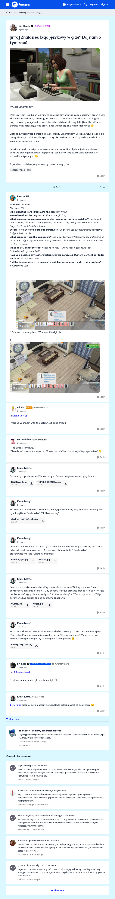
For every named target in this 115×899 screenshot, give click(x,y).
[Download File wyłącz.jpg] (27, 605)
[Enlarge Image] (57, 74)
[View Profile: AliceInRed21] (13, 818)
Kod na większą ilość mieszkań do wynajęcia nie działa (46, 815)
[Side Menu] (7, 4)
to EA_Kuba (38, 696)
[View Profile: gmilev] (13, 768)
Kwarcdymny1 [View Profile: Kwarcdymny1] (24, 468)
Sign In (104, 4)
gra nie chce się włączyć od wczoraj (37, 865)
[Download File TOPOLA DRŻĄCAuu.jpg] (65, 483)
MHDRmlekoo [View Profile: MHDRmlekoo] (24, 439)
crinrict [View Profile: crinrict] (21, 407)
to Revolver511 (40, 407)
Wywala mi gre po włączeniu (32, 765)
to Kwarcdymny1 (60, 663)
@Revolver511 (19, 415)
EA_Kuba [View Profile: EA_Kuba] (21, 663)
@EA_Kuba (15, 704)
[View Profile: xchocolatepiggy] (13, 793)
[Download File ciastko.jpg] (55, 561)
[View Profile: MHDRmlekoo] (13, 441)
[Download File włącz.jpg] (49, 605)
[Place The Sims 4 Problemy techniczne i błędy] (62, 730)
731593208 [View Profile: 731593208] (23, 854)
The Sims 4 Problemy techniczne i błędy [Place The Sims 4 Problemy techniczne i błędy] (24, 12)
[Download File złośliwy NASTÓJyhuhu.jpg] (43, 520)
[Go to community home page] (21, 4)
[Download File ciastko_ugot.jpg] (32, 561)
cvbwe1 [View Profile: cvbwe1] (21, 879)
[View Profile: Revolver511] (13, 198)
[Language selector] (72, 4)
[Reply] (100, 176)
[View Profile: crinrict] (13, 409)
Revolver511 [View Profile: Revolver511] (23, 196)
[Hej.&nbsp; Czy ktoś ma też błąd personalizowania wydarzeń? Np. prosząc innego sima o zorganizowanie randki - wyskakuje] (61, 797)
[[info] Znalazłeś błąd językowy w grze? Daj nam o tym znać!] (23, 200)
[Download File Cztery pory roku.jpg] (36, 646)
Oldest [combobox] (104, 187)
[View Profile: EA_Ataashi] (13, 27)
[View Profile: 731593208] (13, 843)
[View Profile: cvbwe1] (13, 868)
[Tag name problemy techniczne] (21, 170)
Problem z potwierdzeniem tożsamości (38, 840)
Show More (12, 719)
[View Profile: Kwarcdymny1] (13, 470)
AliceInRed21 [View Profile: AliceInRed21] (24, 829)
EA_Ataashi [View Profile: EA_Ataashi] (24, 26)
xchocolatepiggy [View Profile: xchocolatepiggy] (26, 804)
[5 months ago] (32, 779)
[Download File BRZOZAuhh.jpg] (31, 483)
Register (94, 4)
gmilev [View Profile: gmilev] (21, 779)
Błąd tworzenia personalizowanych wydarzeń (42, 790)
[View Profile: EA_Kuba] (13, 665)
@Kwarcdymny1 (22, 672)
